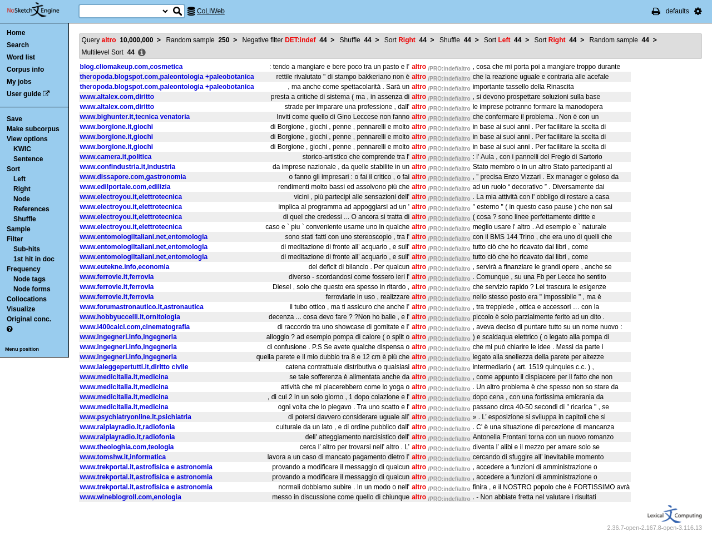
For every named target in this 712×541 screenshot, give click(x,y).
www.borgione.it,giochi (117, 127)
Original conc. (29, 319)
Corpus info (25, 69)
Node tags (29, 279)
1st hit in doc (34, 259)
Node (21, 199)
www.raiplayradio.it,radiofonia (127, 427)
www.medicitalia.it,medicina (124, 377)
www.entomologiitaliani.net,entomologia (144, 237)
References (31, 209)
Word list (21, 57)
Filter (15, 239)
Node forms (32, 289)
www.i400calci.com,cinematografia (135, 327)
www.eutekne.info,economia (125, 267)
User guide (24, 94)
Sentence (28, 159)
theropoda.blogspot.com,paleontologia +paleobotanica (167, 77)
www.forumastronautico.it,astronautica (142, 307)
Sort (13, 169)
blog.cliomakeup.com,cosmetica (131, 67)
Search (18, 45)
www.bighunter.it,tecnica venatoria (135, 117)
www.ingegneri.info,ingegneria (128, 337)
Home (16, 33)
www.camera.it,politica (116, 157)
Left (19, 179)
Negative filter (285, 40)
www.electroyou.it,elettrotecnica (131, 197)
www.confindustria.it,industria (128, 167)
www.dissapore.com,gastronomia (133, 177)
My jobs (19, 82)
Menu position (22, 349)
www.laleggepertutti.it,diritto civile (134, 367)
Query (118, 40)
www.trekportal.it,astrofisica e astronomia (146, 467)
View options (27, 139)
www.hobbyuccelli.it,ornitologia (130, 317)
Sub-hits (26, 249)
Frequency (24, 269)
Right (22, 189)
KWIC (22, 149)
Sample (19, 229)
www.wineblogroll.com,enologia (130, 497)
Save (14, 119)
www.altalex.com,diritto (117, 97)
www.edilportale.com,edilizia (125, 187)
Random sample (197, 40)
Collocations (27, 299)
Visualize (21, 309)
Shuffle (24, 219)
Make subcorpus (33, 129)
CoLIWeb (211, 11)
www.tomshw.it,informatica (123, 457)
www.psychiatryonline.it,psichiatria (135, 417)
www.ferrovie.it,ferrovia (117, 277)
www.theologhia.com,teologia (127, 447)
